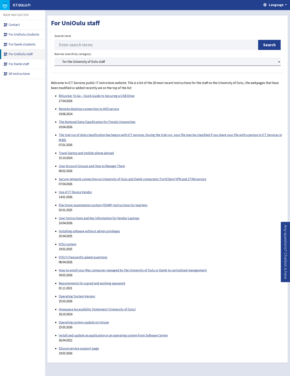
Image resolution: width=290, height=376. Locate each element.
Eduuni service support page (79, 348)
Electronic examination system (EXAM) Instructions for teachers (103, 205)
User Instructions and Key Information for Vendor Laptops (99, 218)
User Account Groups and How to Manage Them (92, 166)
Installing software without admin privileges (89, 231)
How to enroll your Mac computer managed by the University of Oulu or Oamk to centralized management (133, 270)
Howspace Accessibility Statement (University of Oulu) (97, 309)
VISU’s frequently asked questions (83, 257)
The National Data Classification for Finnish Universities (97, 122)
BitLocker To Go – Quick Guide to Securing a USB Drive (97, 96)
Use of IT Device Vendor (75, 192)
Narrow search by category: (72, 54)
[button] (285, 252)
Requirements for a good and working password (92, 283)
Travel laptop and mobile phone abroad (86, 153)
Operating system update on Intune (84, 322)
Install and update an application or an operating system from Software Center (113, 335)
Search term (62, 36)
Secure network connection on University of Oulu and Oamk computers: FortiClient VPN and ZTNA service (132, 179)
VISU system (67, 244)
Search (269, 44)
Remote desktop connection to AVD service (89, 109)
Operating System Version (77, 296)
